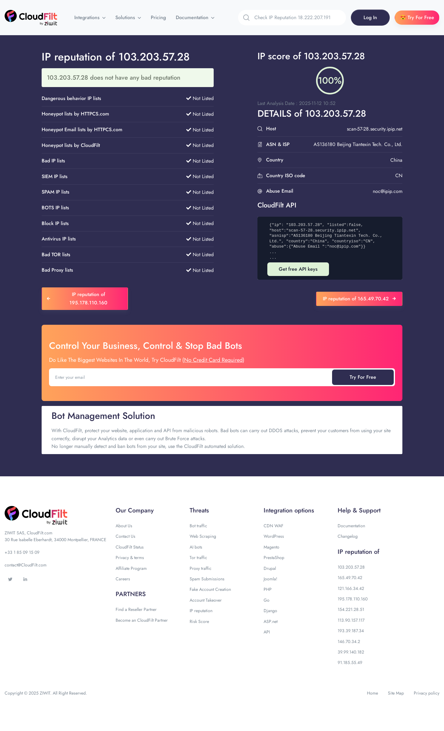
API (267, 632)
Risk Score (199, 621)
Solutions (126, 17)
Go (266, 600)
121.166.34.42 (351, 588)
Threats (199, 510)
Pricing (158, 17)
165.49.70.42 (350, 577)
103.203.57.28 (351, 567)
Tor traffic (198, 557)
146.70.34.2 (349, 641)
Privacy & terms (130, 557)
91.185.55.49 (350, 662)
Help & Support (359, 510)
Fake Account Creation (210, 589)
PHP (268, 589)
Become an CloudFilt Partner (142, 620)
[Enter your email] (191, 377)
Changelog (348, 536)
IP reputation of (358, 551)
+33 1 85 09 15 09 (22, 552)
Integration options (289, 510)
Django (270, 611)
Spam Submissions (207, 579)
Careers (123, 579)
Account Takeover (206, 600)
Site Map (396, 693)
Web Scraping (203, 536)
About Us (124, 526)
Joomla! (270, 579)
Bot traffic (198, 526)
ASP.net (271, 621)
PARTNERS (131, 594)
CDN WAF (273, 526)
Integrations (87, 17)
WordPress (274, 536)
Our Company (135, 510)
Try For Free (363, 377)
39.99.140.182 (351, 652)
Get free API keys (298, 269)
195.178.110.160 (353, 599)
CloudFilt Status (130, 547)
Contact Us (125, 536)
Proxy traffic (201, 568)
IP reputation (201, 611)
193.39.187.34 (351, 631)
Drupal (270, 568)
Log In (370, 17)
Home (372, 693)
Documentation (193, 17)
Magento (271, 547)
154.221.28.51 (351, 609)
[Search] (300, 17)
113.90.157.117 (351, 620)
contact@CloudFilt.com (26, 565)
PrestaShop (274, 557)
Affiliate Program (131, 568)
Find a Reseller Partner (136, 609)
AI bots (196, 547)
